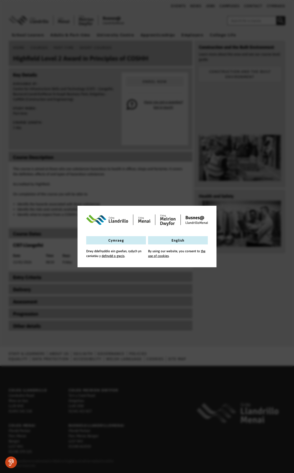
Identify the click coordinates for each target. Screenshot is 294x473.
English (178, 240)
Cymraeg (116, 240)
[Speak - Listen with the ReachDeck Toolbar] (11, 462)
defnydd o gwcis (113, 256)
